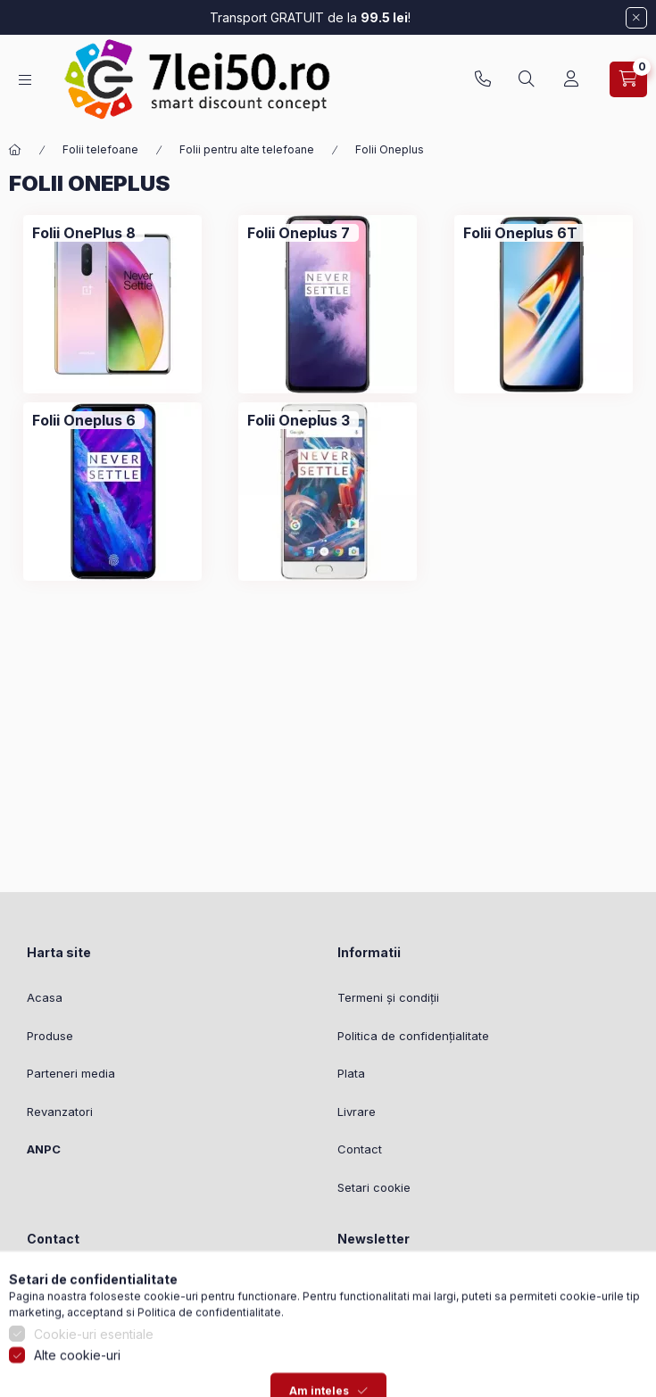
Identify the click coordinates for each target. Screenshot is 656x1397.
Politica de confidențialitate (413, 1036)
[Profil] (571, 79)
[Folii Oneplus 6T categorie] (520, 233)
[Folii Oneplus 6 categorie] (84, 420)
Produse (50, 1036)
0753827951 (483, 79)
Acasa (44, 997)
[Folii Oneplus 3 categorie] (298, 420)
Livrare (356, 1111)
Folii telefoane (100, 149)
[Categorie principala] (15, 150)
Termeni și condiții (388, 997)
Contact (359, 1149)
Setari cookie (374, 1187)
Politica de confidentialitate (209, 1373)
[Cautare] (526, 79)
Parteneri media (71, 1073)
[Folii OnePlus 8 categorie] (84, 233)
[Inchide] (636, 18)
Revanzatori (60, 1111)
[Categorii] (25, 79)
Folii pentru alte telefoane (246, 149)
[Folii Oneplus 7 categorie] (298, 233)
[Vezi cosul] (628, 79)
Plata (351, 1073)
